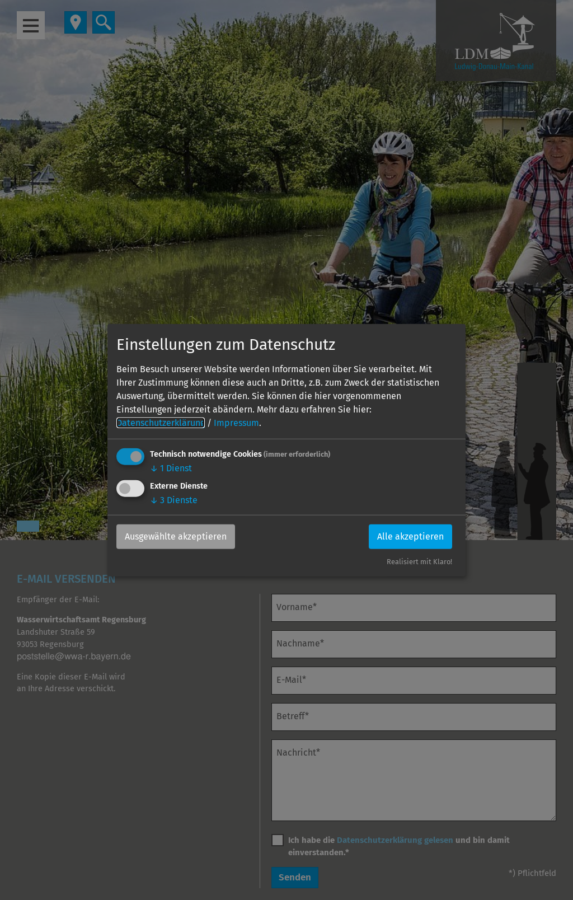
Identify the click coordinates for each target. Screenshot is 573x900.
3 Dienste (174, 500)
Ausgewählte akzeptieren (176, 536)
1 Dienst (171, 468)
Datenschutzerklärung (160, 423)
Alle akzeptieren (410, 536)
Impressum (236, 423)
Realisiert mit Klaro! (419, 561)
